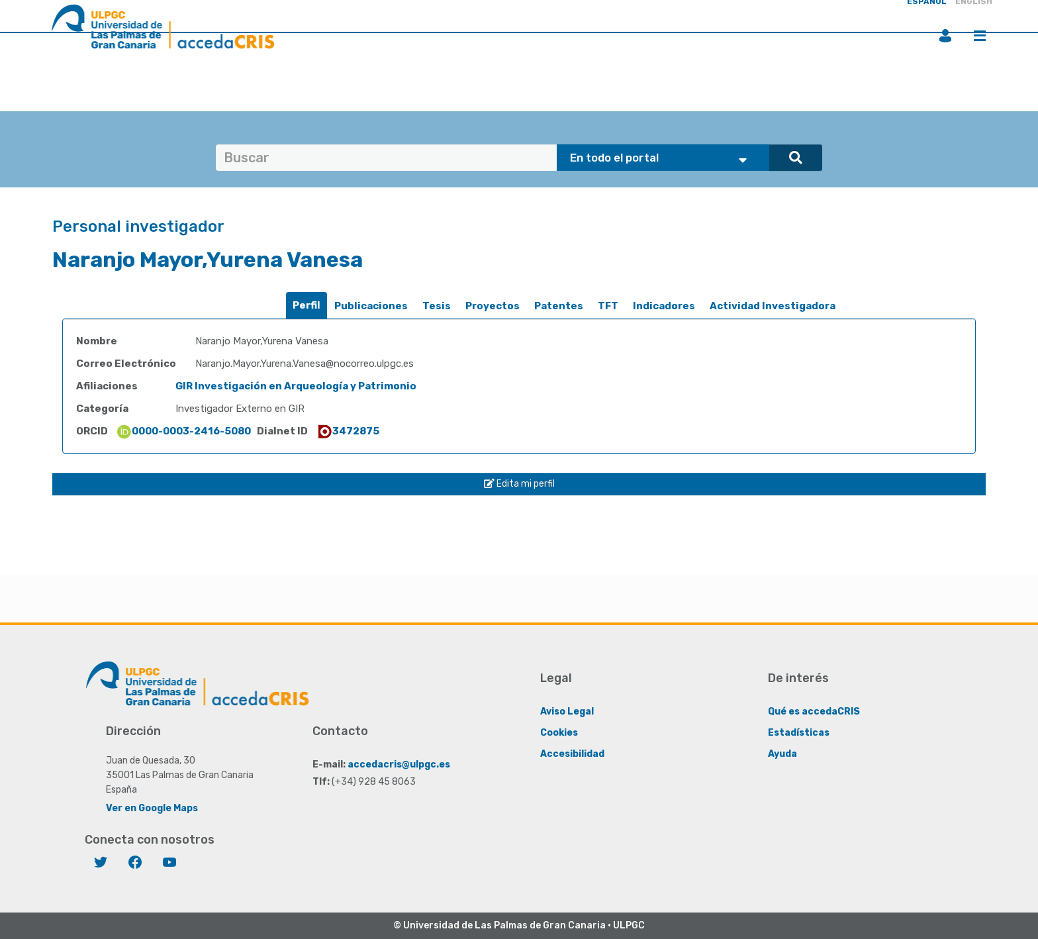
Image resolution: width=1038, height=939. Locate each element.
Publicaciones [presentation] (371, 306)
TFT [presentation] (608, 306)
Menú (980, 36)
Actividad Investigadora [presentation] (772, 306)
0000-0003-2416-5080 (183, 431)
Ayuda (782, 753)
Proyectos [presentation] (492, 306)
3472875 (347, 431)
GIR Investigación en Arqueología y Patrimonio (295, 386)
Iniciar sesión (945, 36)
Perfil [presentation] (306, 305)
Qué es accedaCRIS (814, 711)
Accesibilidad (572, 753)
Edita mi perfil (519, 483)
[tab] (306, 305)
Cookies (559, 732)
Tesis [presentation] (436, 306)
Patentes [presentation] (558, 306)
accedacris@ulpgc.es (399, 763)
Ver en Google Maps (152, 807)
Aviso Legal (567, 711)
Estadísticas (798, 732)
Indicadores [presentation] (664, 306)
